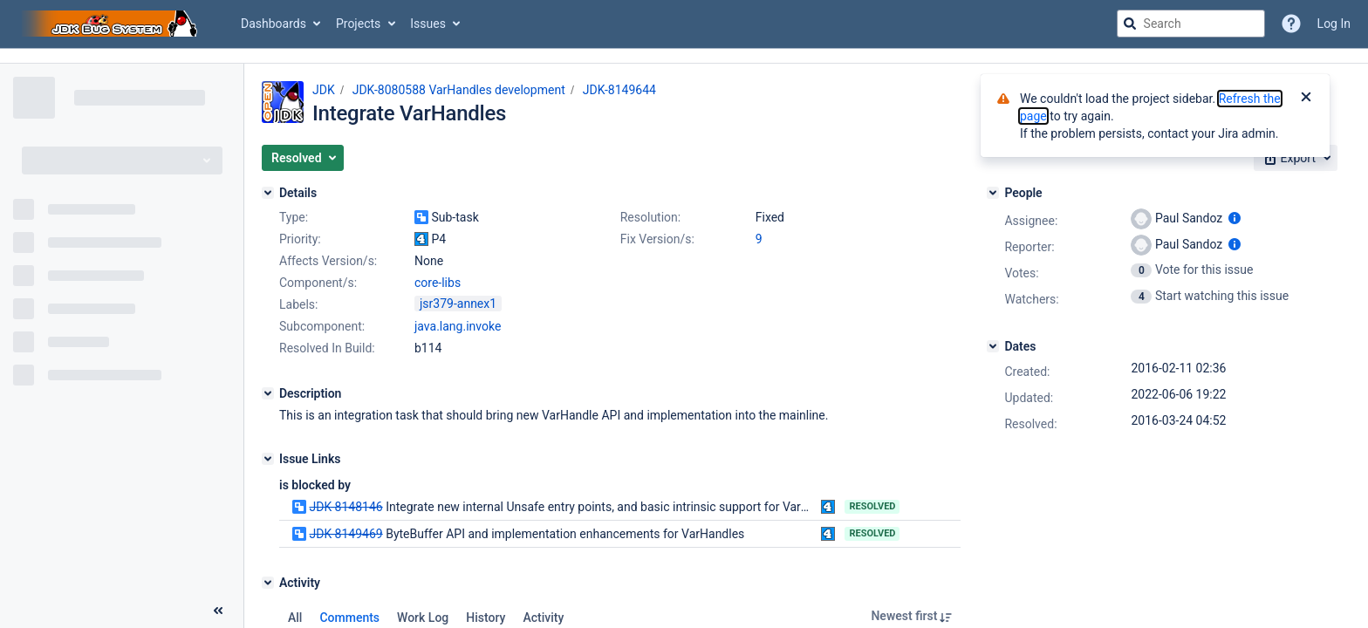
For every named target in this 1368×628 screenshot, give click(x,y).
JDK (323, 90)
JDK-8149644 (619, 90)
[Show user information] (1234, 218)
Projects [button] (358, 24)
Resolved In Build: (327, 348)
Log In (1334, 24)
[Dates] (993, 346)
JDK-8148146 (345, 507)
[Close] (1306, 98)
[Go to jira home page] (112, 23)
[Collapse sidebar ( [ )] (218, 610)
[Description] (268, 393)
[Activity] (268, 583)
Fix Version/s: (657, 239)
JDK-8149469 (345, 534)
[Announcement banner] (684, 56)
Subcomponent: (322, 326)
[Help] (1291, 24)
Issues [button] (428, 24)
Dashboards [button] (273, 24)
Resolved (872, 506)
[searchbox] (1191, 24)
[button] (303, 158)
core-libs (437, 283)
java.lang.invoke (457, 326)
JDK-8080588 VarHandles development (458, 90)
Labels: (298, 304)
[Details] (268, 193)
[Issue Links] (268, 459)
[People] (993, 193)
